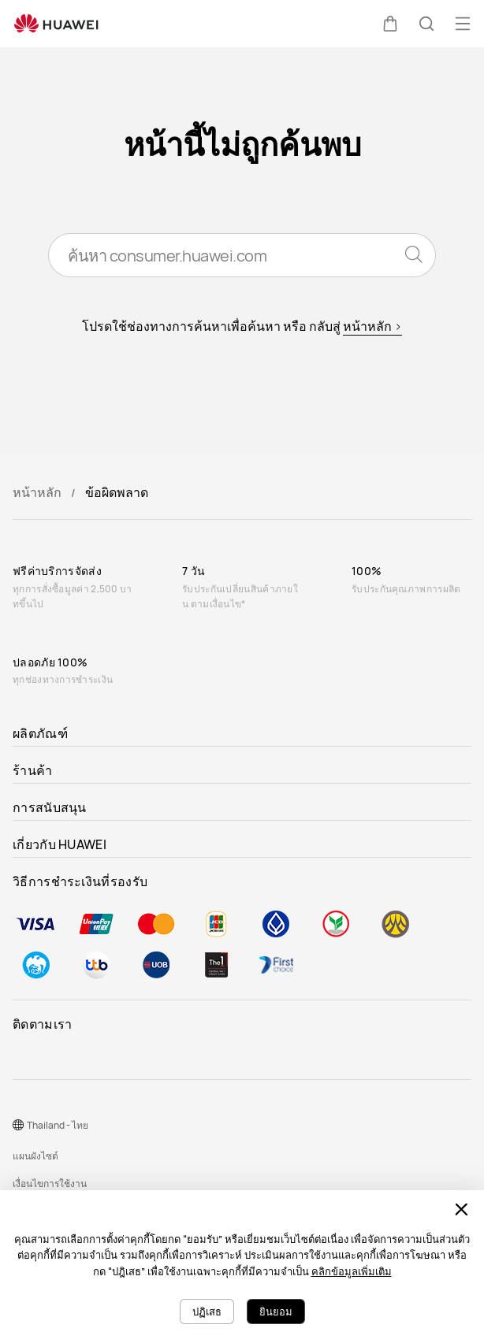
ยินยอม (275, 1311)
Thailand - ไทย (57, 1125)
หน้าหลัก (37, 492)
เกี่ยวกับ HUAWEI (59, 844)
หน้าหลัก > (372, 326)
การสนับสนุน (50, 807)
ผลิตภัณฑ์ (40, 733)
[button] (390, 23)
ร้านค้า (33, 770)
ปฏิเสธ (207, 1311)
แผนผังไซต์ (35, 1156)
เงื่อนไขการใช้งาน (50, 1183)
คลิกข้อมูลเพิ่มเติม (351, 1271)
